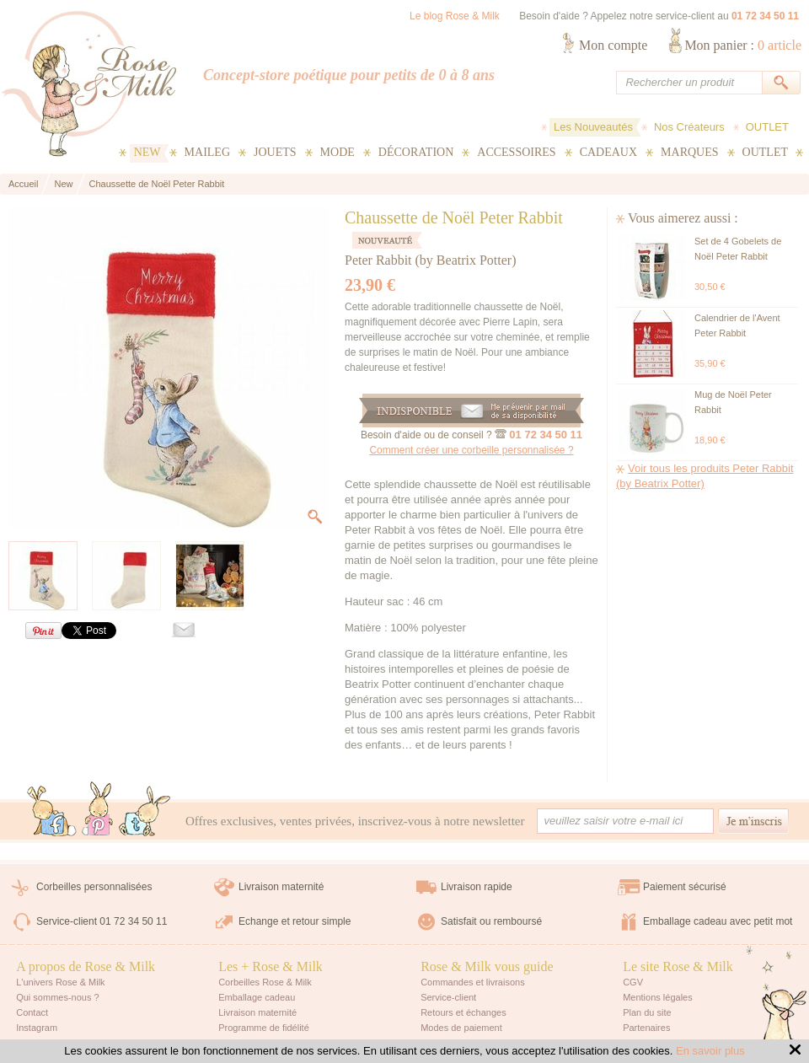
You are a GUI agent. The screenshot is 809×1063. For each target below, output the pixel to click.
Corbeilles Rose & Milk (265, 982)
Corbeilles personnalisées (94, 887)
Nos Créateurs (689, 127)
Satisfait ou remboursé (491, 921)
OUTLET (767, 127)
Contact (32, 1012)
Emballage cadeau (256, 997)
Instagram (36, 1028)
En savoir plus (710, 1050)
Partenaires (646, 1028)
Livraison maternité (281, 887)
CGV (633, 982)
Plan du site (647, 1012)
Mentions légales (658, 997)
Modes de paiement (461, 1028)
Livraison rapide (476, 887)
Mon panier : (742, 45)
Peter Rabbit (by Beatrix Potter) (431, 260)
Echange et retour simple (294, 921)
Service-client (448, 997)
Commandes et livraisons (473, 982)
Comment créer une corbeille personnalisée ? (471, 450)
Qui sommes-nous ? (57, 997)
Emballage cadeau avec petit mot (717, 921)
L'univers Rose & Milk (60, 982)
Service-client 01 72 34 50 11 (101, 921)
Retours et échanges (463, 1012)
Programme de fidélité (263, 1028)
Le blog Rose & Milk (455, 16)
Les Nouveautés (593, 127)
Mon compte (613, 45)
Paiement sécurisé (684, 887)
